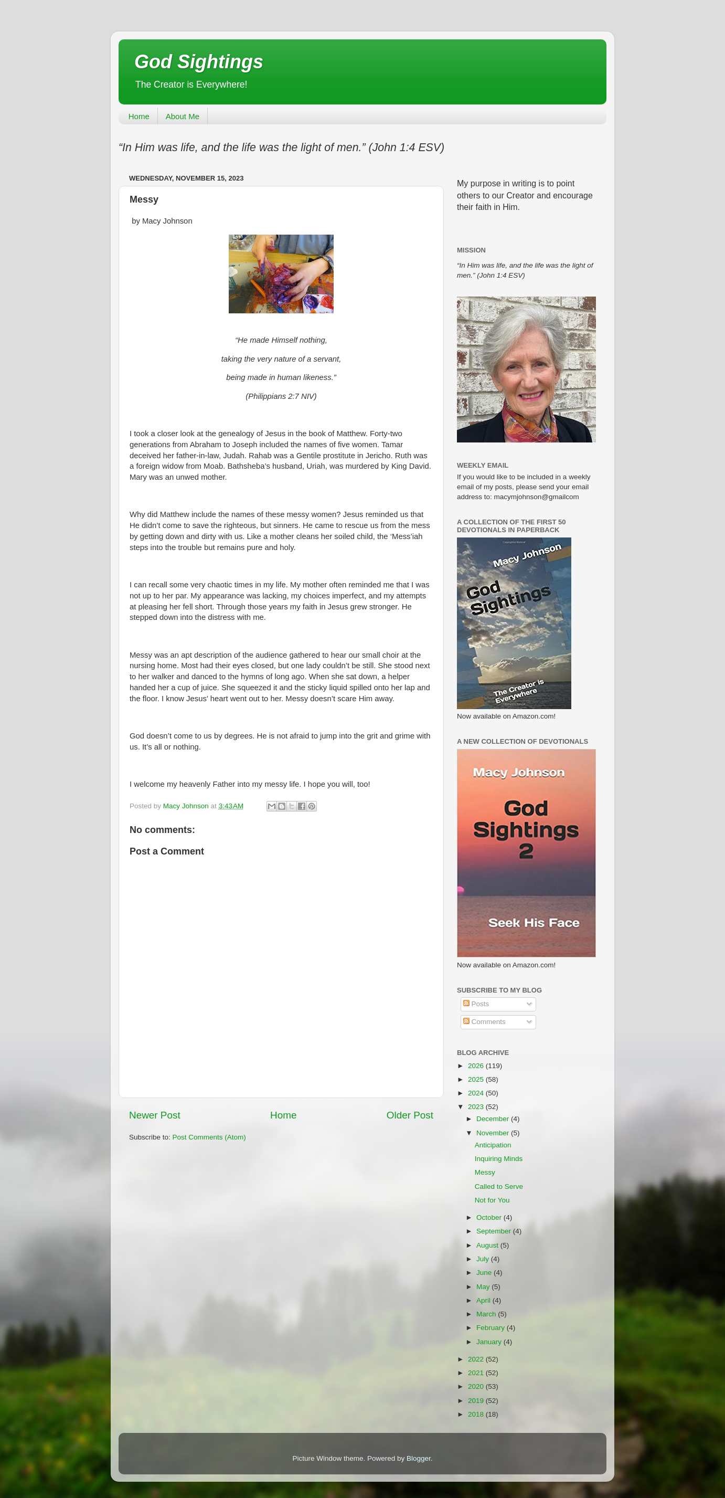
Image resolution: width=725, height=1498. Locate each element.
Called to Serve (499, 1186)
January (490, 1342)
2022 (477, 1359)
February (491, 1328)
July (483, 1259)
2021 (477, 1373)
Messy (485, 1172)
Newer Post (154, 1115)
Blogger (419, 1458)
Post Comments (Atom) (209, 1137)
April (484, 1300)
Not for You (492, 1200)
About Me (182, 116)
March (487, 1314)
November (493, 1133)
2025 (477, 1079)
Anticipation (493, 1145)
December (493, 1119)
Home (139, 116)
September (494, 1231)
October (490, 1217)
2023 (477, 1107)
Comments (484, 1022)
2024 (477, 1093)
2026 (477, 1066)
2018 (477, 1414)
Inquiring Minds (499, 1159)
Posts (476, 1004)
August (488, 1245)
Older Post (410, 1115)
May (484, 1287)
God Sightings (198, 61)
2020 (477, 1386)
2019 (477, 1401)
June (485, 1273)
